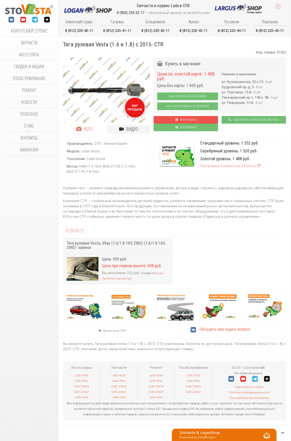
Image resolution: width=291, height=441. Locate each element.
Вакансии (29, 149)
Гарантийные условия (249, 387)
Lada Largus (81, 391)
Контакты (29, 138)
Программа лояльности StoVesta (230, 166)
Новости (29, 102)
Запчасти (29, 42)
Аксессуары (29, 54)
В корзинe (186, 127)
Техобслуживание (29, 78)
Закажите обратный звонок (254, 119)
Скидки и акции (29, 66)
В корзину (186, 119)
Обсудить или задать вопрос (220, 329)
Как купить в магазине (187, 96)
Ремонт (29, 90)
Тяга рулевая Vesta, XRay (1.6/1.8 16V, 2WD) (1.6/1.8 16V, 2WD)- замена (116, 245)
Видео (128, 129)
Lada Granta (81, 386)
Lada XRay (81, 381)
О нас (29, 126)
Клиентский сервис (29, 31)
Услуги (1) (74, 231)
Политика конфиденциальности (249, 392)
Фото (84, 129)
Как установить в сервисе (187, 106)
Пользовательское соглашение (249, 398)
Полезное (29, 114)
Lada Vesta (81, 375)
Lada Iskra (81, 397)
